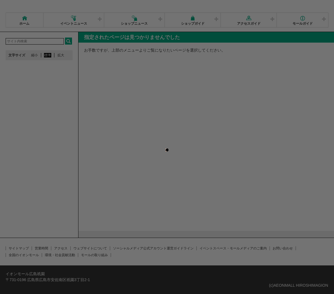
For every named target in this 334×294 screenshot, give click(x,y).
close (171, 140)
